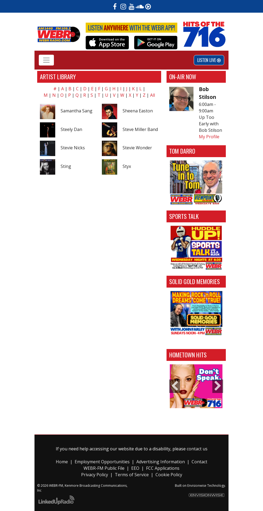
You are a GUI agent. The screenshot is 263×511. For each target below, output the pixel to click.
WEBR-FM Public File (104, 468)
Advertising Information (160, 462)
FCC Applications (162, 468)
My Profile (209, 137)
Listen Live (209, 60)
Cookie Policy (168, 475)
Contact (199, 462)
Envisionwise (196, 485)
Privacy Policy (95, 475)
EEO (135, 468)
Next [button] (217, 386)
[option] (196, 386)
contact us (197, 449)
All (152, 95)
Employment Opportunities (102, 462)
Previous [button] (174, 386)
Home (62, 462)
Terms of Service (132, 475)
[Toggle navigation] (46, 60)
